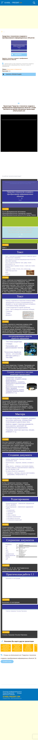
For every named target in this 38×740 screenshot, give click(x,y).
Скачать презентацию (12, 74)
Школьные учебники (9, 694)
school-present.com (11, 697)
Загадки (19, 693)
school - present (13, 3)
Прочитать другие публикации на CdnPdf (18, 151)
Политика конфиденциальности (12, 691)
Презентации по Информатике (14, 69)
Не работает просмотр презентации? (11, 176)
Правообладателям (8, 693)
